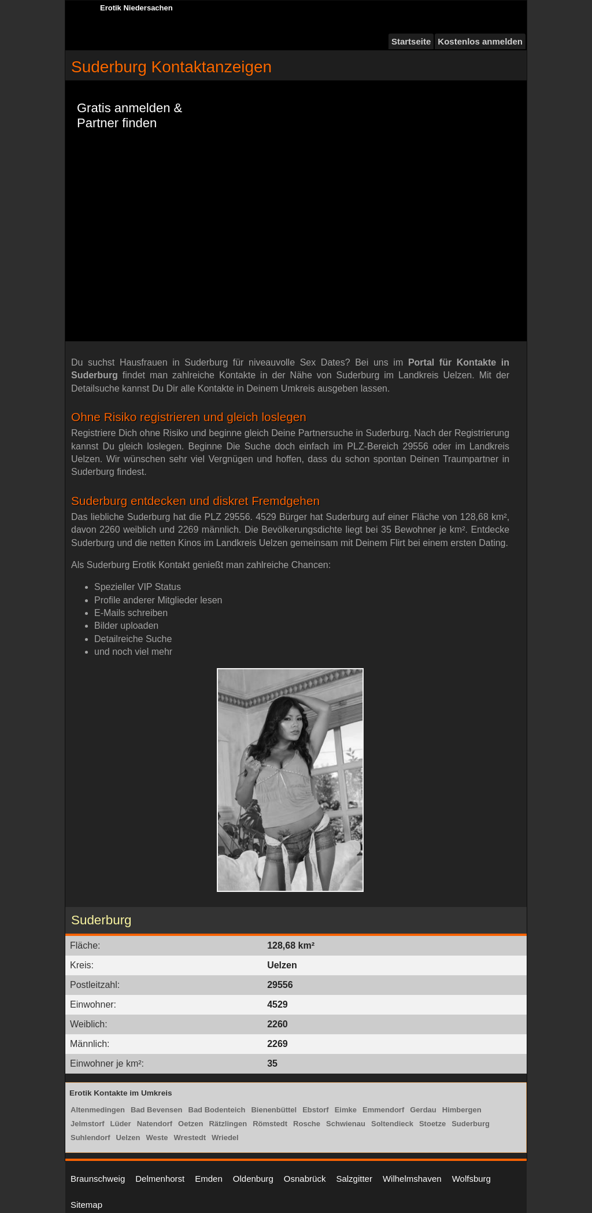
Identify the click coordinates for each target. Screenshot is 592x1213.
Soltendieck (392, 1123)
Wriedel (225, 1137)
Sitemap (86, 1205)
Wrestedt (190, 1137)
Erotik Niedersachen (136, 7)
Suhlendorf (90, 1137)
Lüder (120, 1123)
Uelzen (128, 1137)
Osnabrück (305, 1178)
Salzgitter (354, 1178)
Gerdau (423, 1109)
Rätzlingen (228, 1123)
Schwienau (345, 1123)
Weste (157, 1137)
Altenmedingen (98, 1109)
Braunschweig (98, 1178)
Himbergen (462, 1109)
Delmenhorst (159, 1178)
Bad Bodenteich (217, 1109)
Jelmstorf (88, 1123)
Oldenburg (253, 1178)
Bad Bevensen (157, 1109)
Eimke (346, 1109)
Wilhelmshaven (412, 1178)
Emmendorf (383, 1109)
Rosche (306, 1123)
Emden (209, 1178)
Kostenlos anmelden (480, 41)
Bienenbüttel (274, 1109)
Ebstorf (315, 1109)
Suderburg (471, 1123)
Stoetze (432, 1123)
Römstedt (270, 1123)
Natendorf (154, 1123)
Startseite (411, 41)
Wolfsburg (471, 1178)
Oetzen (190, 1123)
